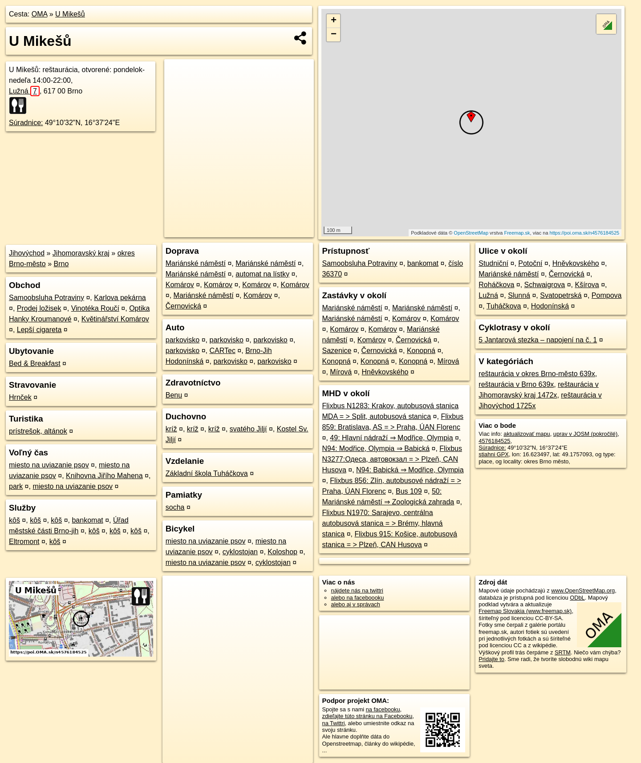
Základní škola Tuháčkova (207, 473)
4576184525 (494, 441)
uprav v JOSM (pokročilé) (585, 433)
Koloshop (282, 552)
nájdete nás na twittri (357, 590)
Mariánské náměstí (196, 263)
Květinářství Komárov (115, 319)
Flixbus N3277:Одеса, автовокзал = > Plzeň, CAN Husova (392, 459)
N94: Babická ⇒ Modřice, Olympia (410, 470)
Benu (174, 395)
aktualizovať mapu (526, 433)
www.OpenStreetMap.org (583, 590)
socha (175, 507)
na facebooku (383, 709)
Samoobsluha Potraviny (46, 297)
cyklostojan (240, 552)
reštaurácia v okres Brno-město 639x (537, 373)
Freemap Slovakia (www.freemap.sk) (525, 611)
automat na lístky (262, 274)
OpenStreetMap (471, 232)
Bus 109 (409, 491)
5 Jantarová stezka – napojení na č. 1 (538, 340)
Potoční (530, 263)
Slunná (519, 295)
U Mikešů (70, 14)
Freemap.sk (517, 232)
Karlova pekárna (120, 297)
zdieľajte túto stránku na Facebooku (367, 716)
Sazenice (337, 350)
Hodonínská (550, 306)
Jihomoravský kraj (81, 253)
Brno (61, 264)
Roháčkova (496, 284)
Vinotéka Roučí (95, 308)
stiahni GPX (494, 454)
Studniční (493, 263)
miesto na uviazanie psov (49, 465)
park (16, 486)
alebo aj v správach (355, 604)
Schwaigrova (544, 284)
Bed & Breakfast (35, 363)
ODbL (577, 597)
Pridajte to (491, 659)
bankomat (87, 520)
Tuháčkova (504, 306)
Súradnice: (26, 122)
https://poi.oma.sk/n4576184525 (585, 232)
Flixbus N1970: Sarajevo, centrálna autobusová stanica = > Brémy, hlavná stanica (382, 523)
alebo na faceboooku (357, 597)
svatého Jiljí (248, 429)
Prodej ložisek (39, 308)
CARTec (222, 350)
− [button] (334, 34)
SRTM (563, 652)
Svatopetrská (560, 295)
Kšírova (587, 284)
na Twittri (333, 723)
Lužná (24, 91)
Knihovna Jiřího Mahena (104, 475)
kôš (14, 520)
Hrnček (20, 397)
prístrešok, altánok (38, 431)
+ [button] (334, 21)
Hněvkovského (384, 372)
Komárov (180, 284)
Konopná (421, 350)
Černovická (183, 306)
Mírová (448, 361)
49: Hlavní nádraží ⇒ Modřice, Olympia (391, 438)
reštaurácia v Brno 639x (516, 384)
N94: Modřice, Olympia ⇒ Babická (376, 448)
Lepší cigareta (39, 329)
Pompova (607, 295)
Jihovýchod (27, 253)
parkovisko (182, 340)
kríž (171, 429)
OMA (40, 14)
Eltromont (24, 541)
